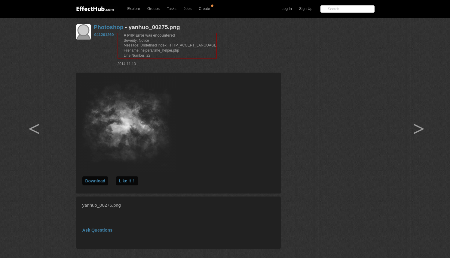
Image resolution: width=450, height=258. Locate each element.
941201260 (104, 34)
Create (204, 9)
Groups (153, 9)
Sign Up (305, 9)
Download (95, 180)
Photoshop (109, 27)
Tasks (171, 9)
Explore (133, 9)
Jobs (187, 9)
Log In (286, 9)
